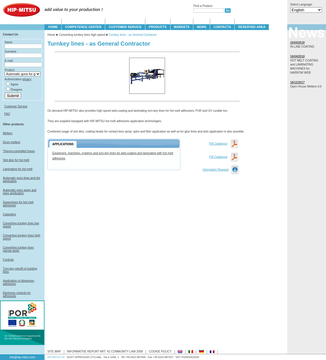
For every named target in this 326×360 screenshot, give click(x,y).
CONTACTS (222, 27)
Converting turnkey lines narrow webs (18, 249)
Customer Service (15, 106)
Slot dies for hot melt (16, 160)
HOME (53, 27)
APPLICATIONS (63, 144)
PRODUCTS (158, 27)
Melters (7, 133)
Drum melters (11, 142)
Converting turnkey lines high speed (82, 34)
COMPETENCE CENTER (83, 27)
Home (51, 34)
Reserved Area (251, 27)
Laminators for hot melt (17, 169)
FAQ (7, 113)
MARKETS (182, 27)
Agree (14, 84)
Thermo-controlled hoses (19, 151)
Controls (8, 259)
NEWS (201, 27)
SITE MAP (54, 351)
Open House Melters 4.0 (305, 86)
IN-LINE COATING (302, 46)
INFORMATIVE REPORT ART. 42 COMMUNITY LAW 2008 (105, 351)
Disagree (16, 89)
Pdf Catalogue (218, 143)
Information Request (216, 169)
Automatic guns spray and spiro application (19, 192)
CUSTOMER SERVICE (125, 27)
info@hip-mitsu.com (22, 357)
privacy (27, 79)
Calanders (9, 214)
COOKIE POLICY (160, 351)
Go (228, 10)
